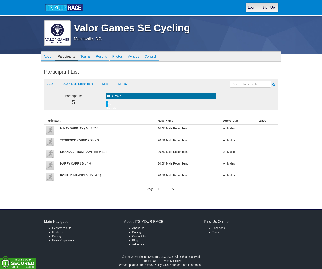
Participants (69, 57)
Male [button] (106, 83)
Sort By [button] (124, 83)
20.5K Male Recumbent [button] (79, 83)
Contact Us (139, 236)
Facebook (218, 228)
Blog (135, 240)
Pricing (56, 236)
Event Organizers (63, 240)
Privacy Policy (172, 260)
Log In (253, 7)
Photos (124, 57)
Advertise (138, 244)
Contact (160, 57)
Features (57, 232)
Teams (89, 57)
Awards (142, 57)
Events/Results (61, 228)
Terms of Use (149, 260)
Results (107, 57)
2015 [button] (51, 83)
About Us (138, 228)
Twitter (216, 232)
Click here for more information (182, 265)
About (48, 57)
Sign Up (268, 7)
